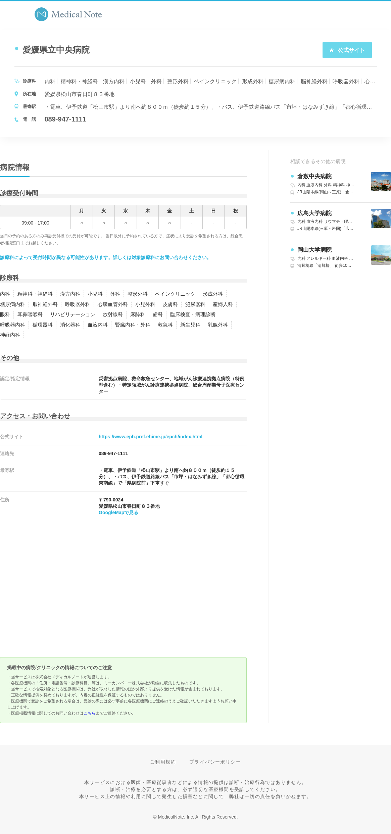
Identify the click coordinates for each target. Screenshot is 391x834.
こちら (90, 713)
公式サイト (347, 50)
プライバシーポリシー (215, 762)
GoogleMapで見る (118, 512)
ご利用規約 (163, 762)
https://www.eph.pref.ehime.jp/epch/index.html (150, 436)
